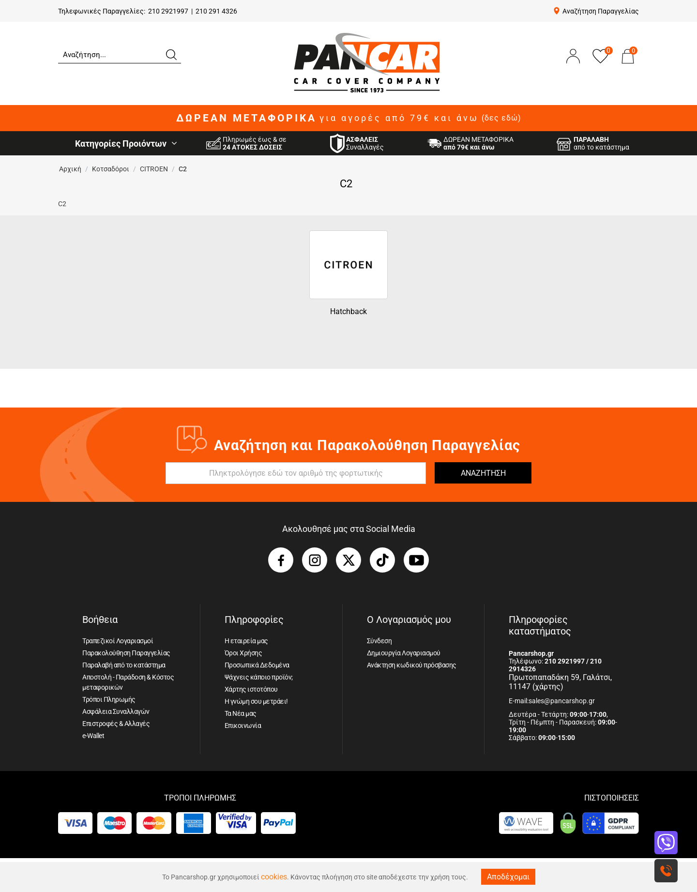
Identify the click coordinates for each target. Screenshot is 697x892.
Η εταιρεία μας (246, 641)
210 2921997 (168, 11)
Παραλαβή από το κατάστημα (124, 665)
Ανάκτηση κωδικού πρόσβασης (411, 665)
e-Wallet (93, 736)
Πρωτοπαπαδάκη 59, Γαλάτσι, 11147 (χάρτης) (560, 682)
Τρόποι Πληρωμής (109, 699)
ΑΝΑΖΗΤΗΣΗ (483, 473)
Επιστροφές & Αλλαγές (116, 723)
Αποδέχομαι (508, 876)
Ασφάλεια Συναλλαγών (116, 711)
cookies (274, 876)
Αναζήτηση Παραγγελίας (600, 11)
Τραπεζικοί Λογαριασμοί (117, 641)
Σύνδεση (379, 641)
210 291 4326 (216, 11)
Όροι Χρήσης (243, 653)
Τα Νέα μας (241, 713)
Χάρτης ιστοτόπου (251, 689)
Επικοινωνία (243, 725)
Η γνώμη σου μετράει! (256, 701)
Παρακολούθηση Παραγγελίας (126, 653)
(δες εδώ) (501, 118)
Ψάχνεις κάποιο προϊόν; (259, 677)
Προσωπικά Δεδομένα (257, 665)
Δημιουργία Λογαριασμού (403, 653)
